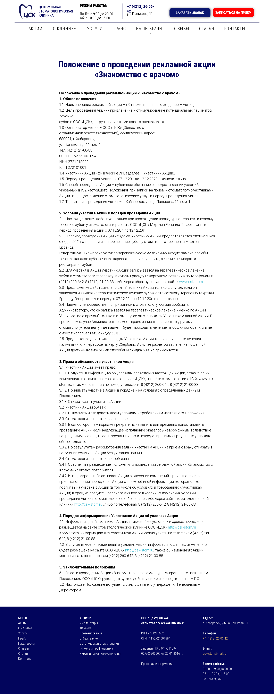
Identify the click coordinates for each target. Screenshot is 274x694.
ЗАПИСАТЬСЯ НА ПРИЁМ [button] (233, 12)
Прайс (22, 638)
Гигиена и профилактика (96, 648)
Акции (22, 623)
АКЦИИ (36, 28)
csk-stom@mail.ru (214, 654)
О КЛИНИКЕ (64, 28)
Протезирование (91, 633)
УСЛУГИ (95, 28)
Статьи (23, 654)
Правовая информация (157, 664)
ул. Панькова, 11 (140, 13)
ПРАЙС (119, 28)
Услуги (22, 633)
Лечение (86, 628)
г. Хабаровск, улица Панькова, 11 (225, 623)
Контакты (24, 659)
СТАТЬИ (206, 28)
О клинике (25, 628)
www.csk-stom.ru (193, 282)
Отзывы (23, 648)
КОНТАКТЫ (235, 28)
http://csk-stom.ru (88, 504)
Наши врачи (26, 643)
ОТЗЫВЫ (181, 28)
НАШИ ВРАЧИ (149, 28)
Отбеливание (89, 638)
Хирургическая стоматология (100, 654)
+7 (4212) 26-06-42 (215, 638)
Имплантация (89, 623)
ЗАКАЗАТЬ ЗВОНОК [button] (190, 13)
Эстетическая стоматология (99, 643)
